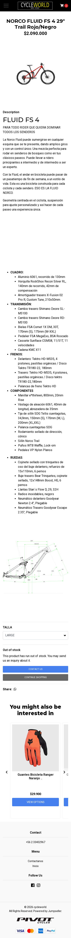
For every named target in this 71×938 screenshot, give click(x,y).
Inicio (36, 866)
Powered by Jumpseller (47, 911)
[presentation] (6, 772)
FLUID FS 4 (21, 120)
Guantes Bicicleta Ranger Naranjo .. (36, 776)
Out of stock (11, 650)
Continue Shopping (35, 677)
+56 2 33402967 (35, 842)
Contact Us (35, 669)
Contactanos (35, 861)
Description (11, 112)
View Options (35, 802)
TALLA (7, 627)
